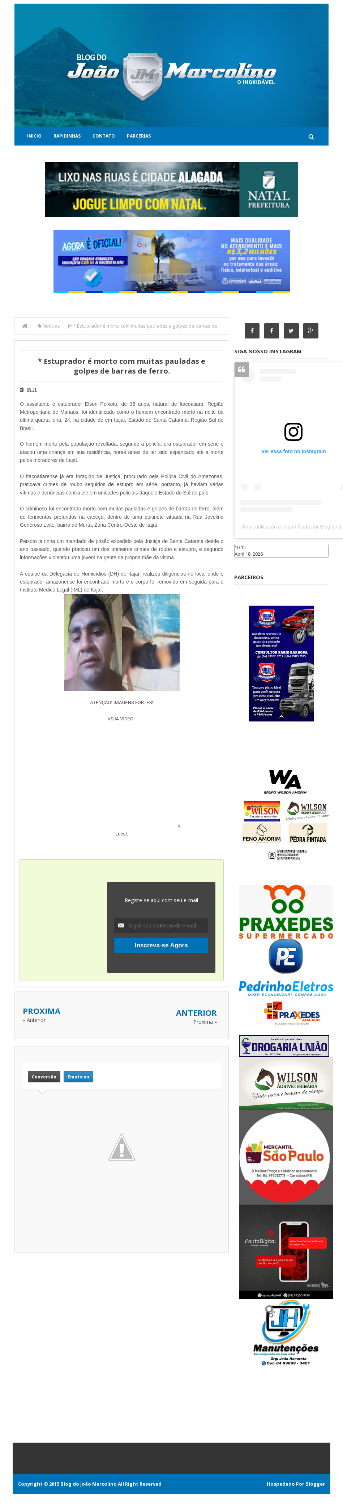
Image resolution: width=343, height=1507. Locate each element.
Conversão (44, 1077)
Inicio (34, 136)
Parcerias (139, 136)
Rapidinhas (67, 136)
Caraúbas (245, 561)
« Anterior (34, 1019)
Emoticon (78, 1077)
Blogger (315, 1484)
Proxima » (205, 1021)
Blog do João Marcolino (88, 1484)
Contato (104, 136)
